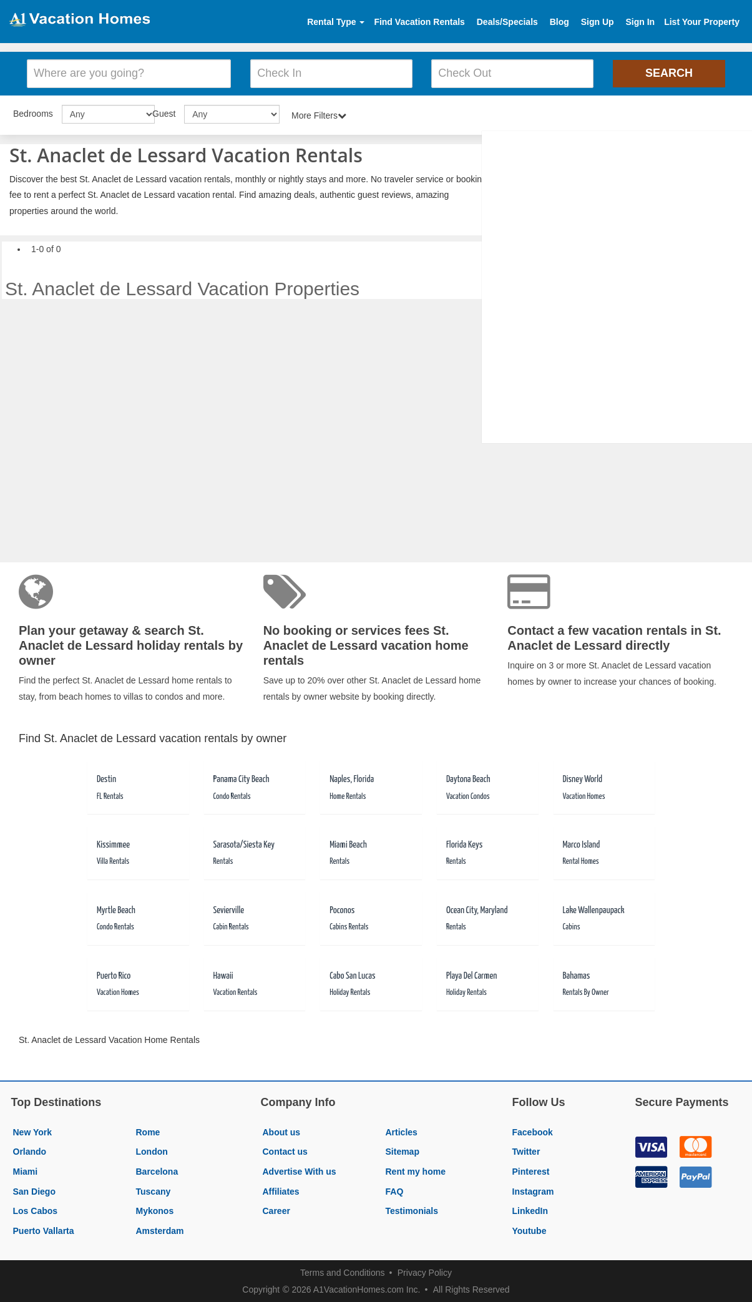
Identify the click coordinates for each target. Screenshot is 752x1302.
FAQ (395, 1190)
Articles (402, 1131)
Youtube (529, 1230)
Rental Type (335, 22)
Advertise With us (299, 1170)
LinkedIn (530, 1210)
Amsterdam (160, 1230)
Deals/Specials (507, 22)
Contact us (285, 1151)
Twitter (526, 1151)
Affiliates (281, 1190)
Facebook (532, 1131)
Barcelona (157, 1170)
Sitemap (402, 1151)
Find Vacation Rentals (419, 22)
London (152, 1151)
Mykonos (155, 1210)
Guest (163, 112)
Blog (559, 22)
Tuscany (153, 1190)
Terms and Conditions (342, 1272)
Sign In (640, 22)
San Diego (34, 1190)
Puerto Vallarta (43, 1230)
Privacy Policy (425, 1272)
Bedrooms (33, 112)
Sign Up (597, 22)
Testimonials (412, 1210)
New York (32, 1131)
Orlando (30, 1151)
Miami (25, 1170)
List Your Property (702, 22)
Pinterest (531, 1170)
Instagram (533, 1190)
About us (282, 1131)
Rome (148, 1131)
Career (276, 1210)
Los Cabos (35, 1210)
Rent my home (416, 1170)
